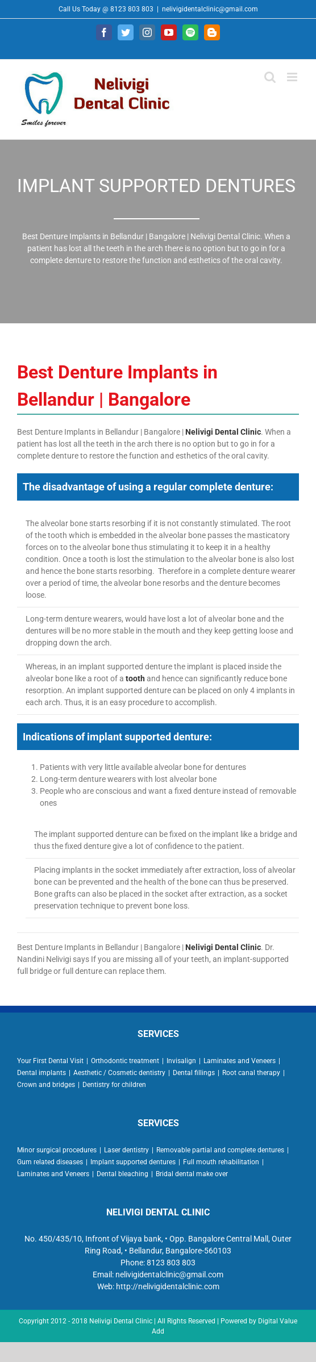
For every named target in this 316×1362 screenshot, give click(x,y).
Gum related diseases (50, 1162)
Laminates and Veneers (239, 1061)
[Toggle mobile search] (270, 77)
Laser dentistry (126, 1150)
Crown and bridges (46, 1085)
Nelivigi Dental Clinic (223, 431)
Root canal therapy (251, 1073)
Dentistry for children (114, 1085)
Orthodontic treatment (125, 1061)
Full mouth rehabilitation (221, 1162)
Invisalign (181, 1061)
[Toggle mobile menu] (293, 77)
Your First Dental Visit (50, 1061)
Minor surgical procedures (57, 1150)
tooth (135, 678)
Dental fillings (194, 1073)
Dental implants (41, 1073)
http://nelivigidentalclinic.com (167, 1286)
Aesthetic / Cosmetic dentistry (119, 1073)
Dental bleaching (122, 1174)
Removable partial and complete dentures (220, 1150)
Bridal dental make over (192, 1174)
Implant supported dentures (133, 1162)
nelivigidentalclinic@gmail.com (210, 9)
